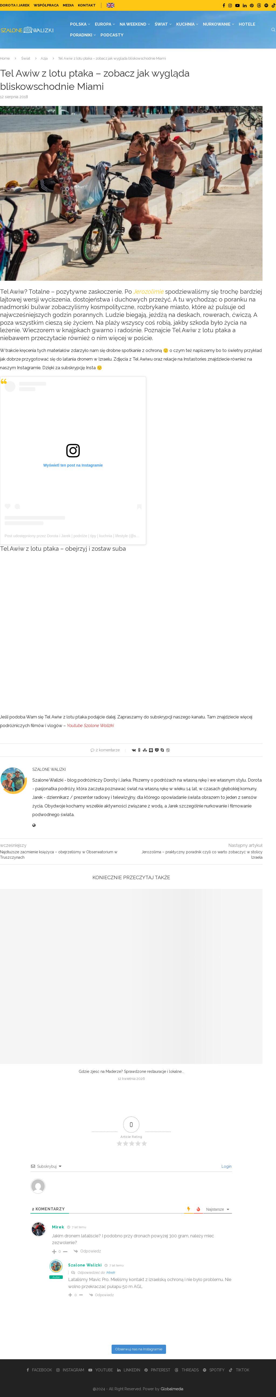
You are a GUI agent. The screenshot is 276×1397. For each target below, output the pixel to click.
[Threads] (259, 5)
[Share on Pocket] (156, 750)
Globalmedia (172, 1389)
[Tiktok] (273, 5)
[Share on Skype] (162, 750)
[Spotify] (266, 5)
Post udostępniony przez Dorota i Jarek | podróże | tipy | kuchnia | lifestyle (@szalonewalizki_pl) (84, 536)
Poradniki (81, 35)
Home (5, 58)
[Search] (273, 30)
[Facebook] (223, 5)
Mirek (110, 1273)
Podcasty (112, 35)
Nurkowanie (216, 24)
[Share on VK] (134, 750)
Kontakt (87, 5)
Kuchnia (185, 24)
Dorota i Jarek (15, 5)
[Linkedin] (245, 5)
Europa (103, 24)
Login (226, 1166)
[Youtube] (237, 5)
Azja (44, 58)
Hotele (247, 24)
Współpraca (46, 5)
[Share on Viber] (168, 750)
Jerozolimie (148, 291)
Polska (78, 24)
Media (68, 5)
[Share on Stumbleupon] (145, 750)
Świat (161, 24)
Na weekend (133, 24)
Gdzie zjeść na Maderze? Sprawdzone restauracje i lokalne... (131, 1071)
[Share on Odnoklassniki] (139, 750)
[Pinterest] (252, 5)
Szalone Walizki (49, 769)
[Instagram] (230, 5)
